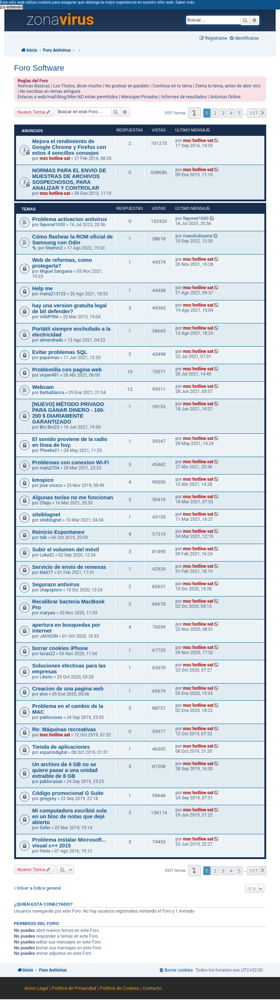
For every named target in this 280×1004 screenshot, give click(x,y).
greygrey (48, 798)
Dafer (45, 827)
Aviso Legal (36, 988)
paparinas (49, 357)
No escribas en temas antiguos (50, 91)
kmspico (43, 480)
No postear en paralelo (127, 85)
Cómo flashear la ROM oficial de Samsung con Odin (72, 239)
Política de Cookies (119, 988)
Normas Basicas (34, 85)
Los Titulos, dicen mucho (77, 85)
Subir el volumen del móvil (65, 549)
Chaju (45, 502)
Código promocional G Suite (68, 793)
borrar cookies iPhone (60, 648)
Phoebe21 (49, 450)
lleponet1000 (52, 224)
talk (43, 537)
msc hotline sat (55, 158)
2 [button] (214, 113)
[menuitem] (244, 38)
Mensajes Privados (139, 96)
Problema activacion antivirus (69, 219)
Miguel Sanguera (56, 271)
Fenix (45, 851)
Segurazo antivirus (56, 584)
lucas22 (47, 653)
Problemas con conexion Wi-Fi (70, 462)
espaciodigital (53, 752)
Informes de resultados (184, 96)
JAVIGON (49, 636)
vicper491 (49, 375)
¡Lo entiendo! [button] (11, 7)
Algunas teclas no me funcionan (72, 497)
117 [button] (253, 113)
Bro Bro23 (49, 427)
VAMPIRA (49, 316)
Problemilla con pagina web (67, 370)
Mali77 (46, 572)
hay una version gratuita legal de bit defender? (69, 308)
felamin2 (54, 248)
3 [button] (223, 113)
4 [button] (231, 113)
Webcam (43, 387)
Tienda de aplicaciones (61, 747)
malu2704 (49, 467)
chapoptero (51, 589)
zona (60, 19)
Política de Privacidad (74, 988)
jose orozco (51, 485)
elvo (44, 694)
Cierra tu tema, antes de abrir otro (228, 85)
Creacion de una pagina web (68, 689)
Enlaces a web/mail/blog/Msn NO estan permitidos (68, 96)
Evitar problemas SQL (60, 352)
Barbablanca (52, 392)
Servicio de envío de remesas (69, 567)
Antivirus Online (225, 96)
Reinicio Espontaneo (58, 532)
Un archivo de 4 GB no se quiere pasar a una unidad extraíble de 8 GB (65, 770)
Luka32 (47, 555)
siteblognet (46, 514)
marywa (47, 612)
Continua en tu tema (172, 85)
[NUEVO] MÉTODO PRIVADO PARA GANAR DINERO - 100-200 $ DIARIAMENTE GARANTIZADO (68, 413)
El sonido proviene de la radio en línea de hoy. (70, 442)
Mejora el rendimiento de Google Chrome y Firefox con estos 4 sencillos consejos (69, 147)
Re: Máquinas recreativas (64, 729)
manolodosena (197, 236)
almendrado (51, 340)
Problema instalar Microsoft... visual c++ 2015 (69, 843)
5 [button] (239, 113)
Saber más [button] (184, 2)
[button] (194, 113)
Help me (42, 288)
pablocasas (51, 717)
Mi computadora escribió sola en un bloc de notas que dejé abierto (69, 816)
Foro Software (39, 67)
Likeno (46, 677)
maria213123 (53, 293)
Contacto (152, 988)
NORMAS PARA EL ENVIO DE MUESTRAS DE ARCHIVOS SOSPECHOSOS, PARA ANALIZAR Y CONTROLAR (69, 179)
